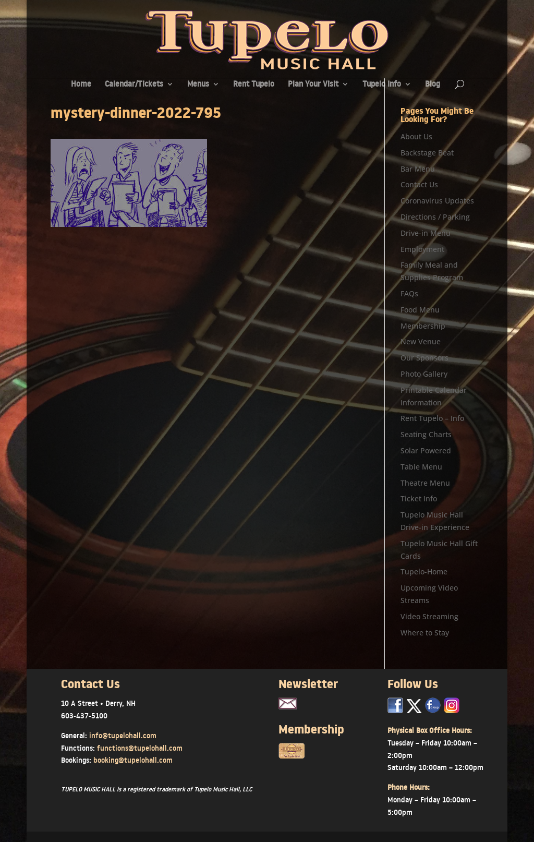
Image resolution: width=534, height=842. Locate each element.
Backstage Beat (427, 153)
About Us (416, 136)
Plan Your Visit (313, 84)
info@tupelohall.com (122, 735)
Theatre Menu (425, 483)
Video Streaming (429, 616)
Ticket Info (418, 498)
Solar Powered (425, 450)
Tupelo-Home (423, 571)
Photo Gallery (423, 374)
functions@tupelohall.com (140, 748)
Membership (422, 326)
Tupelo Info (381, 84)
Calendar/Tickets (134, 84)
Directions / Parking (435, 217)
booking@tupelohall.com (133, 760)
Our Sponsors (424, 358)
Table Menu (421, 467)
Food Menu (420, 310)
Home (81, 84)
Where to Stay (424, 632)
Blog (432, 84)
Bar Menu (417, 169)
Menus (198, 84)
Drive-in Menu (425, 233)
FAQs (409, 293)
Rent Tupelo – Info (432, 418)
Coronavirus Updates (437, 201)
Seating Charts (426, 434)
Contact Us (419, 184)
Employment (422, 249)
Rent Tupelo (253, 84)
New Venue (420, 341)
